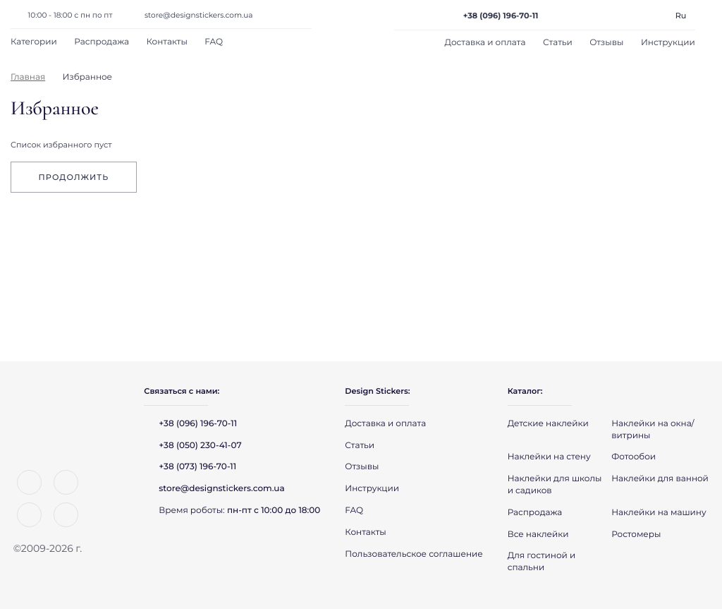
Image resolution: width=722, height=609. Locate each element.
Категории (34, 42)
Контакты (166, 42)
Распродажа (101, 42)
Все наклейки (538, 534)
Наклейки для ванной (660, 479)
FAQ (213, 42)
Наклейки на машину (658, 512)
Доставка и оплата (485, 42)
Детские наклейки (548, 423)
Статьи (558, 42)
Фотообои (633, 457)
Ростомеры (636, 534)
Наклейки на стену (549, 457)
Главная (28, 77)
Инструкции (668, 42)
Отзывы (606, 42)
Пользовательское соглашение (413, 554)
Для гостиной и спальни (542, 561)
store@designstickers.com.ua (199, 15)
